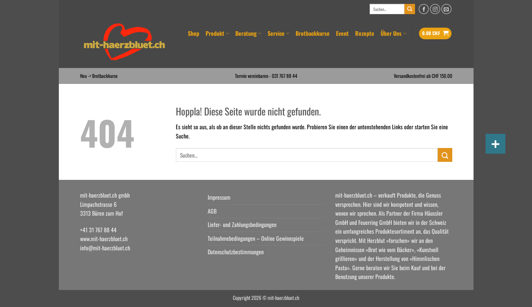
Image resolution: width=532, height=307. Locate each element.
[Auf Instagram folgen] (435, 9)
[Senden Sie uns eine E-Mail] (446, 9)
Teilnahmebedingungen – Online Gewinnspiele (256, 238)
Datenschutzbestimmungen (236, 252)
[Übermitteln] (409, 9)
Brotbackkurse (313, 33)
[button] (435, 33)
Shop (193, 33)
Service (278, 33)
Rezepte (364, 33)
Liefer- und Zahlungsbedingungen (242, 224)
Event (342, 33)
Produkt (217, 33)
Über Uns (393, 33)
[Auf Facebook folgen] (424, 9)
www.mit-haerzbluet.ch (104, 238)
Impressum (219, 197)
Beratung (248, 33)
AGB (212, 211)
